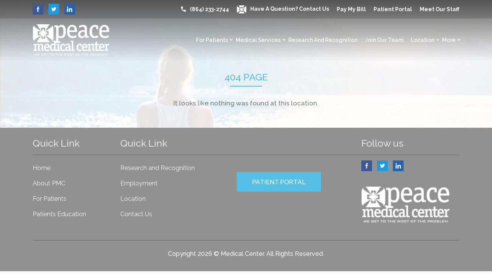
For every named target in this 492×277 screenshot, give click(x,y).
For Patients (212, 40)
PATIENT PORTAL (279, 182)
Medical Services (258, 40)
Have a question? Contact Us (283, 9)
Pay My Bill (351, 9)
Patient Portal (393, 9)
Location (422, 40)
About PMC (49, 183)
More (448, 40)
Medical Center (242, 253)
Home (41, 168)
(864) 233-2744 (209, 9)
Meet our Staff (439, 9)
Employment (139, 183)
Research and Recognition (322, 40)
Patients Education (59, 214)
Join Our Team (384, 40)
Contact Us (136, 214)
